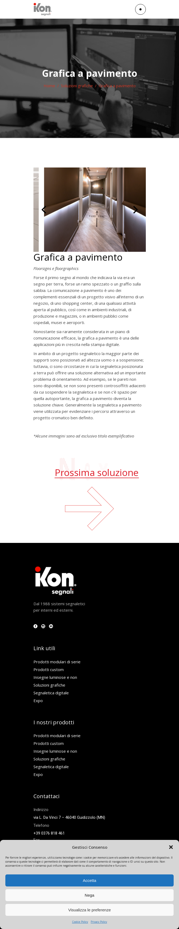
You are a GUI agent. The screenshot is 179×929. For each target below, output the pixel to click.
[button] (171, 847)
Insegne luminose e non (55, 677)
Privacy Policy (99, 922)
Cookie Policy (80, 922)
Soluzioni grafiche (77, 85)
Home (49, 85)
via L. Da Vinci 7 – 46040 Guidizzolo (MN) (69, 817)
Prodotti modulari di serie (57, 661)
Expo (38, 700)
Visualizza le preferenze (89, 910)
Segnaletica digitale (51, 692)
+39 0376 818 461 (49, 833)
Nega (89, 895)
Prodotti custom (48, 669)
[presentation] (43, 210)
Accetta (89, 880)
